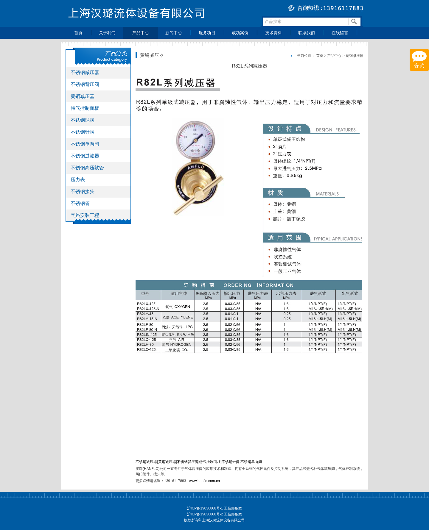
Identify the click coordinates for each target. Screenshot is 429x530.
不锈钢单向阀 (85, 143)
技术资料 (273, 32)
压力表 (78, 179)
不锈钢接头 (82, 191)
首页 (78, 32)
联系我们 (306, 32)
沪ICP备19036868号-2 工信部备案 (214, 514)
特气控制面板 (85, 108)
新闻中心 (173, 32)
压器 (172, 462)
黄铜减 (163, 462)
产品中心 (140, 32)
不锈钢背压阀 (85, 84)
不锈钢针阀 (82, 132)
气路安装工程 (85, 215)
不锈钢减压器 (85, 72)
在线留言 (340, 32)
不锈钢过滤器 (85, 155)
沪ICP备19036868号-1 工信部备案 (214, 508)
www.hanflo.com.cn (204, 481)
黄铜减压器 (82, 96)
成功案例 (240, 32)
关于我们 (107, 32)
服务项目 (207, 32)
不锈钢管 (80, 203)
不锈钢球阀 (82, 120)
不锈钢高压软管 (87, 167)
